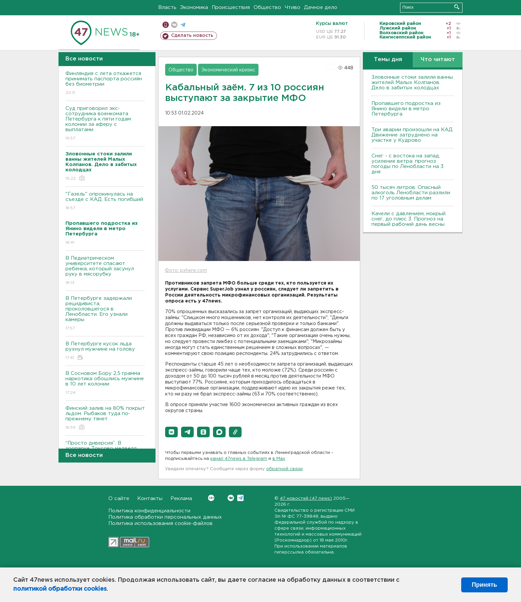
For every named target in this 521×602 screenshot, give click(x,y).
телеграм (183, 25)
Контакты (149, 498)
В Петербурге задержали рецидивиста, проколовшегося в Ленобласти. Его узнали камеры (105, 313)
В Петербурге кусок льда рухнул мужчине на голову (105, 351)
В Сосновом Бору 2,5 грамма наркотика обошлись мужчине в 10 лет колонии (105, 383)
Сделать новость (192, 36)
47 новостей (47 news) (306, 498)
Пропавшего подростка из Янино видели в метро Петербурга (406, 108)
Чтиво (292, 7)
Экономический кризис (228, 70)
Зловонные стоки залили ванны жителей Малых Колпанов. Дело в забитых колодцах (412, 82)
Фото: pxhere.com (186, 271)
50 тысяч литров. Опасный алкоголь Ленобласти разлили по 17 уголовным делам (410, 192)
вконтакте (174, 25)
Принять (484, 584)
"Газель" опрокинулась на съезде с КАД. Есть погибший (105, 201)
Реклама (181, 498)
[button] (171, 432)
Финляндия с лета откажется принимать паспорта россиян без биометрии (105, 83)
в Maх (278, 459)
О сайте (118, 498)
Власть (167, 7)
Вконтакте (211, 498)
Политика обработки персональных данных (165, 517)
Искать (456, 6)
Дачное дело (320, 7)
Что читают (438, 59)
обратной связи (284, 469)
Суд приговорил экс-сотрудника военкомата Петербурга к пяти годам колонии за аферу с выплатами (105, 123)
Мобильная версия (165, 25)
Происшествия (231, 7)
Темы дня (388, 59)
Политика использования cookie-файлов (160, 523)
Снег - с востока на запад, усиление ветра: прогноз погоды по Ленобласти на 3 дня (407, 164)
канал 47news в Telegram (238, 459)
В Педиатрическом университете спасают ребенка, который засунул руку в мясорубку (105, 271)
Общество (267, 7)
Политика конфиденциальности (149, 511)
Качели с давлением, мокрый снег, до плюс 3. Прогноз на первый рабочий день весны (408, 219)
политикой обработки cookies (60, 589)
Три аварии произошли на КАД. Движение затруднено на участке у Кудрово (412, 135)
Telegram (240, 498)
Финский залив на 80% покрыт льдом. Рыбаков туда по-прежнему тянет (105, 418)
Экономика (194, 7)
